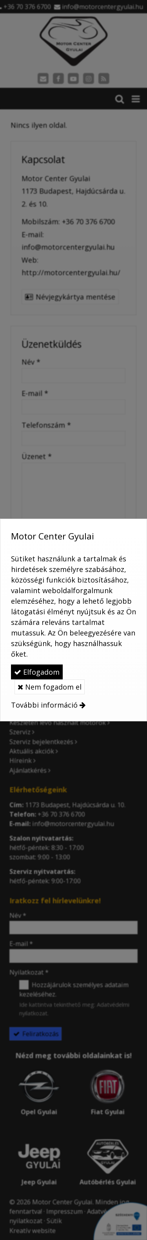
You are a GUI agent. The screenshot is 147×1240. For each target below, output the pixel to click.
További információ (44, 705)
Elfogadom (37, 672)
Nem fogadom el (50, 687)
